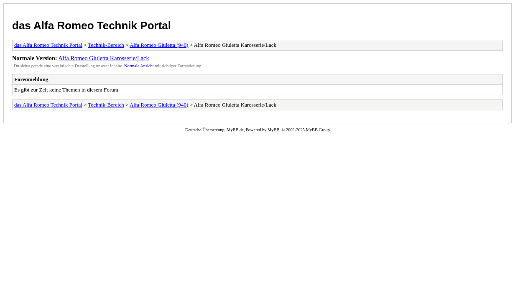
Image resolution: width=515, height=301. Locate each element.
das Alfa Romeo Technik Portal (91, 25)
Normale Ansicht (139, 66)
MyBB (273, 130)
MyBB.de (235, 130)
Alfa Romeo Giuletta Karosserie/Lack (103, 58)
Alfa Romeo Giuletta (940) (159, 45)
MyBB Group (318, 130)
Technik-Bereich (106, 45)
